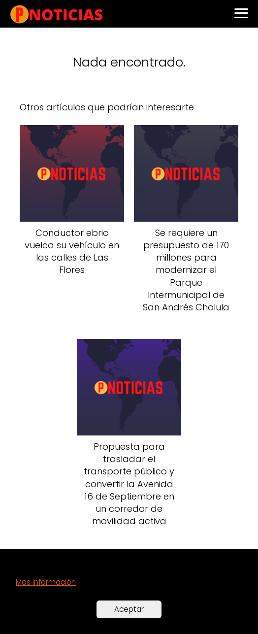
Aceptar (129, 609)
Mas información (46, 582)
